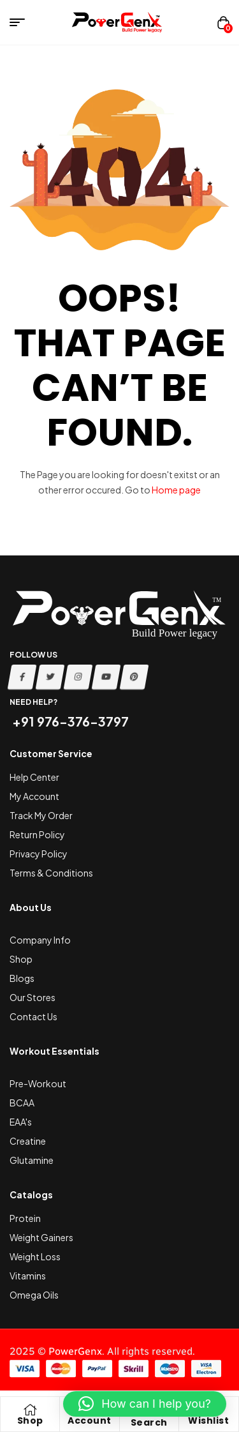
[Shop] (30, 1409)
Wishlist (208, 1420)
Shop (30, 1420)
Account (90, 1420)
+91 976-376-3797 (69, 721)
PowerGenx (75, 1351)
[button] (144, 1404)
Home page (176, 489)
